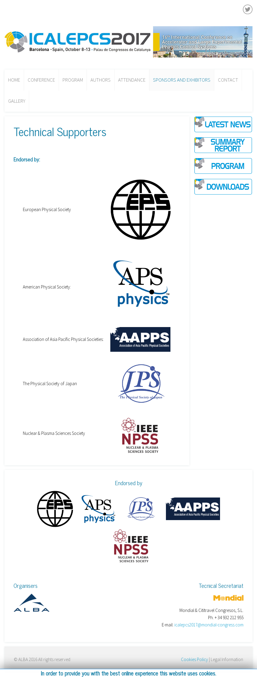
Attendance (131, 80)
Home (14, 80)
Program (73, 80)
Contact (228, 80)
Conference (41, 80)
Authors (100, 80)
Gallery (16, 101)
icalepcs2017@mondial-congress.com (208, 625)
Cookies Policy (194, 659)
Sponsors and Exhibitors (181, 80)
